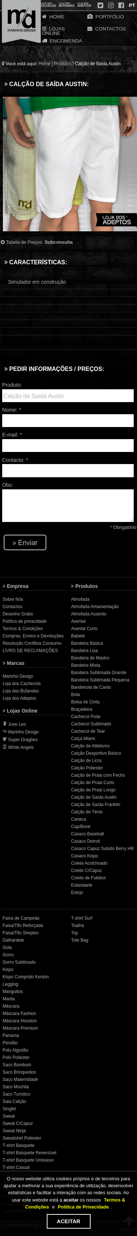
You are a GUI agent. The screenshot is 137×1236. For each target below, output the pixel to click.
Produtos (63, 63)
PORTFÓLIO (105, 16)
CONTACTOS (106, 28)
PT (131, 5)
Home (44, 63)
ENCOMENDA (62, 40)
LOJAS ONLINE (53, 29)
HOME (53, 16)
